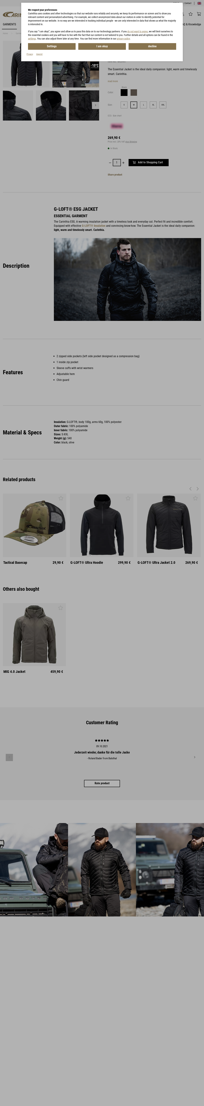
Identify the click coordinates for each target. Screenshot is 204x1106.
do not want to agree (137, 31)
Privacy (30, 54)
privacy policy (123, 38)
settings (32, 38)
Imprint (39, 54)
